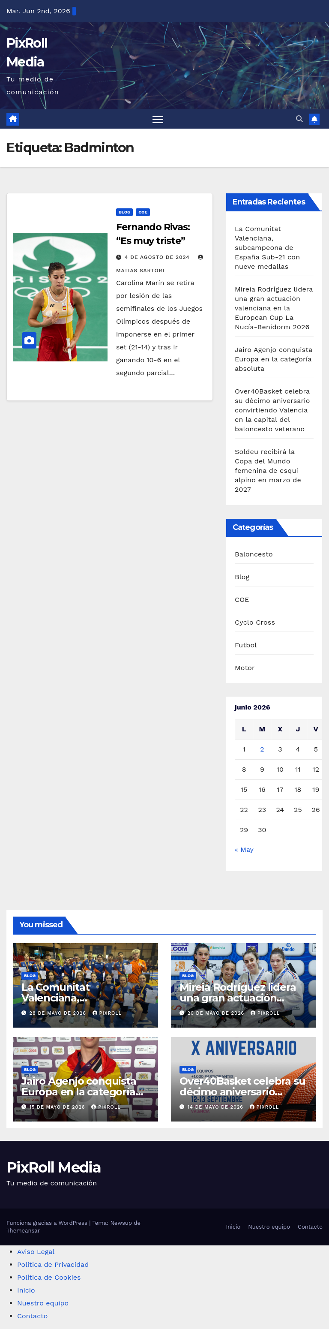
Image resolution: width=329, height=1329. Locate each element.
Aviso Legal (35, 1252)
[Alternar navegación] (157, 119)
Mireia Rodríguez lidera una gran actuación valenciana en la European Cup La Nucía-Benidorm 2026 (274, 308)
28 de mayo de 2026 (59, 1013)
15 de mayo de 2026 (58, 1107)
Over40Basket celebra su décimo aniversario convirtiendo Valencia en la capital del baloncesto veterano (272, 410)
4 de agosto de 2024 (158, 257)
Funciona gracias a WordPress (47, 1223)
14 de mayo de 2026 (216, 1107)
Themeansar (23, 1230)
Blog (124, 212)
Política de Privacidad (53, 1264)
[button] (299, 119)
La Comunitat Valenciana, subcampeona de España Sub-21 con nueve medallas (267, 248)
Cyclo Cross (255, 622)
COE (142, 212)
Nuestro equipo (269, 1227)
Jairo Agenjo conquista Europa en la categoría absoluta (273, 359)
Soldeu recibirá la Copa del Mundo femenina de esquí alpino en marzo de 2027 (268, 471)
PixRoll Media (53, 1167)
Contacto (310, 1227)
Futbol (246, 645)
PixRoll (107, 1013)
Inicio (233, 1227)
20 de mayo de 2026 (217, 1013)
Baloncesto (254, 554)
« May (244, 849)
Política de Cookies (49, 1277)
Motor (245, 668)
